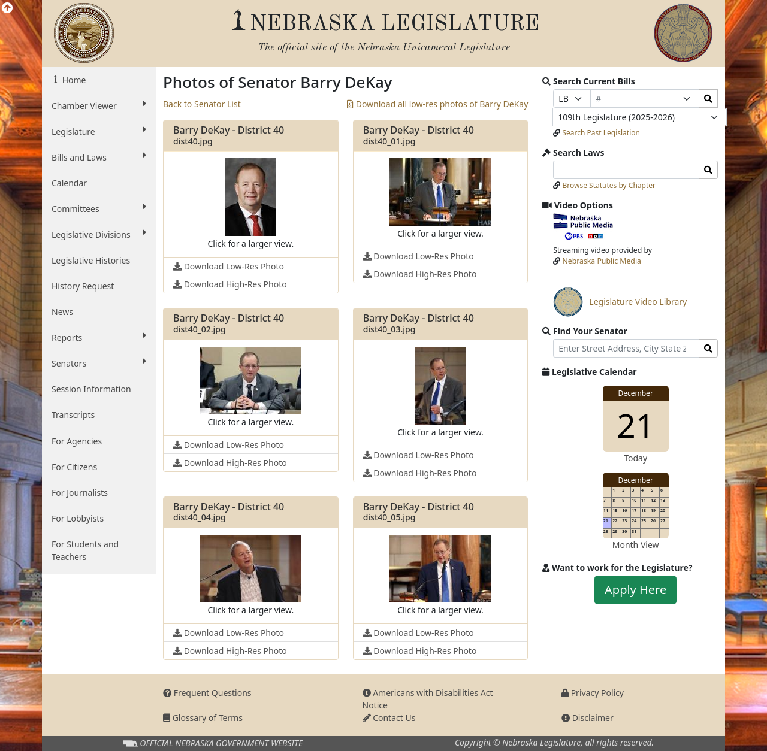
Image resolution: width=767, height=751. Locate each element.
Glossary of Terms (203, 717)
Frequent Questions (207, 692)
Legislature (99, 131)
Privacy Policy (592, 692)
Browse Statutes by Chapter (609, 185)
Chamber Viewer (99, 105)
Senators (99, 363)
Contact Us (389, 717)
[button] (250, 204)
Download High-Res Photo (230, 284)
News (62, 311)
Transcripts (73, 414)
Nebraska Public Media (602, 261)
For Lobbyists (78, 518)
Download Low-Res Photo (228, 266)
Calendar (69, 183)
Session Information (91, 389)
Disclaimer (587, 717)
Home (73, 80)
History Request (83, 286)
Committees (99, 208)
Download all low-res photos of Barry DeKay (437, 104)
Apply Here (635, 590)
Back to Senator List (202, 104)
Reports (99, 337)
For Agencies (77, 441)
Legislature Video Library (620, 302)
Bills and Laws (99, 157)
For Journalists (80, 492)
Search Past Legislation (601, 133)
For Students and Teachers (85, 550)
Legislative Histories (91, 260)
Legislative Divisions (99, 234)
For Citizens (74, 467)
